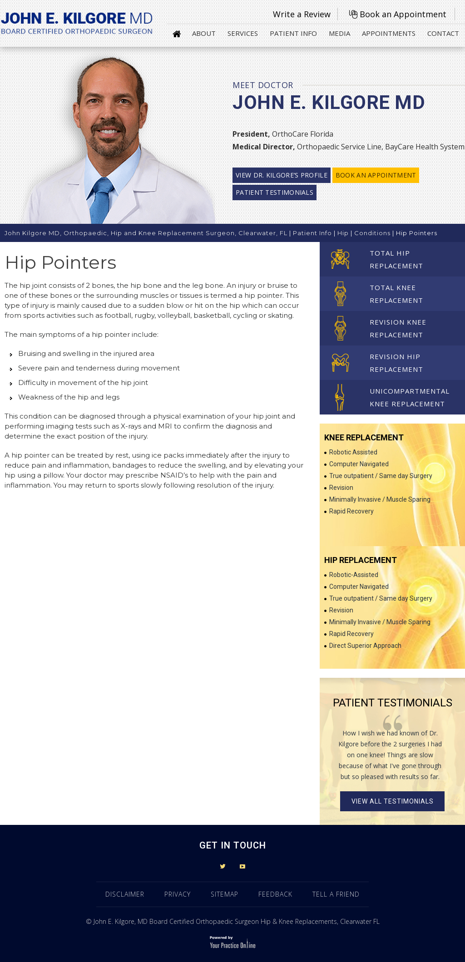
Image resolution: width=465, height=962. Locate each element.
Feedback (275, 894)
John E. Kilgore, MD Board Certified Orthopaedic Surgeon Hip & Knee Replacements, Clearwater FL (237, 921)
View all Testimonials (392, 801)
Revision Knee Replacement (398, 328)
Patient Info (293, 33)
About (204, 33)
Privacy (177, 894)
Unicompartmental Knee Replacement (410, 397)
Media (339, 33)
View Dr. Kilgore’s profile (281, 175)
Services (243, 33)
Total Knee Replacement (396, 294)
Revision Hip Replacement (396, 363)
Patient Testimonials (274, 192)
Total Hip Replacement (396, 259)
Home (177, 33)
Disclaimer (124, 894)
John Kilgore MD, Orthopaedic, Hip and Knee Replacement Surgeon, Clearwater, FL (146, 233)
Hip (343, 233)
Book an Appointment (403, 14)
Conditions (372, 233)
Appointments (389, 33)
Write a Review (302, 14)
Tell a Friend (336, 894)
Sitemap (224, 894)
